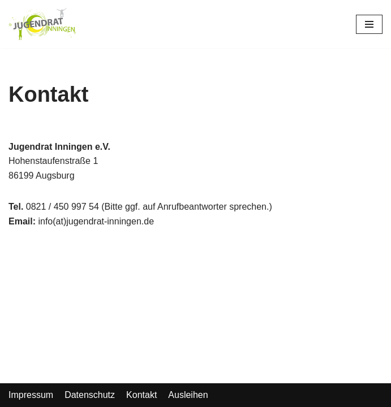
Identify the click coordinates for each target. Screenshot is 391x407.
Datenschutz (90, 395)
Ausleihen (188, 395)
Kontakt (141, 395)
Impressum (30, 395)
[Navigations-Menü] (369, 24)
